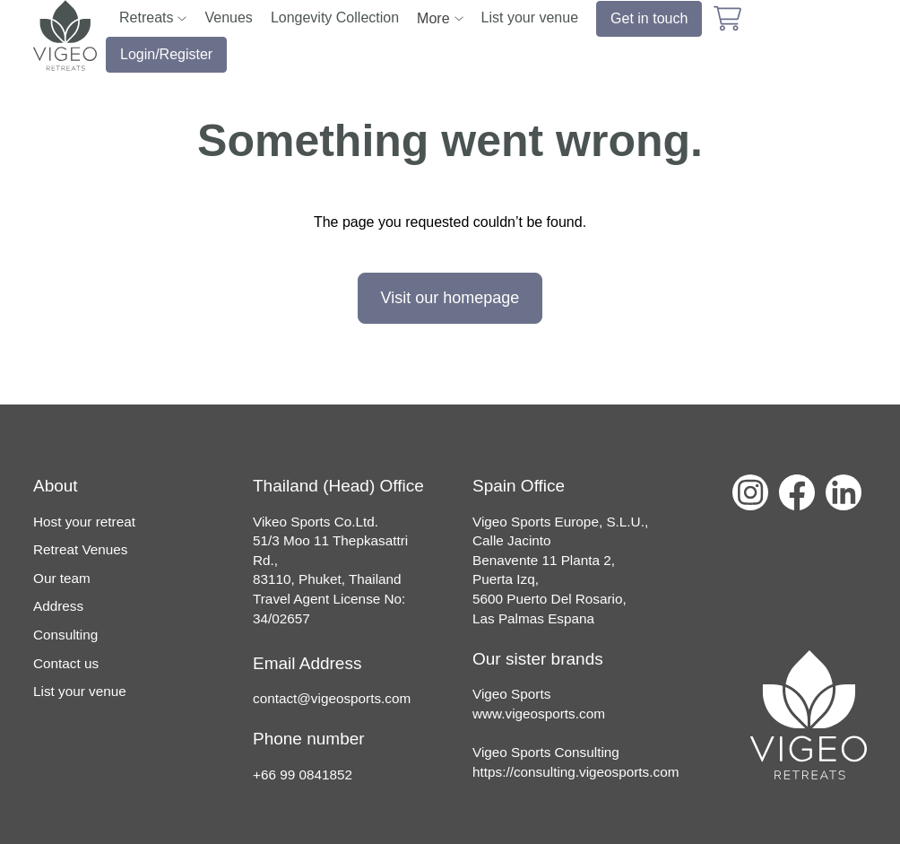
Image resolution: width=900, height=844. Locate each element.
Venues (228, 17)
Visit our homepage (450, 298)
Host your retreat (84, 521)
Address (58, 605)
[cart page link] (727, 18)
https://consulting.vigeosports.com (575, 771)
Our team (62, 578)
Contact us (66, 663)
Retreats (146, 17)
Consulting (65, 634)
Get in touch (649, 18)
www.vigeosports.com (538, 713)
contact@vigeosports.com (332, 698)
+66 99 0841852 (302, 774)
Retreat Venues (80, 549)
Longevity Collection (335, 17)
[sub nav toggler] (181, 18)
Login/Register (166, 54)
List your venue (530, 17)
